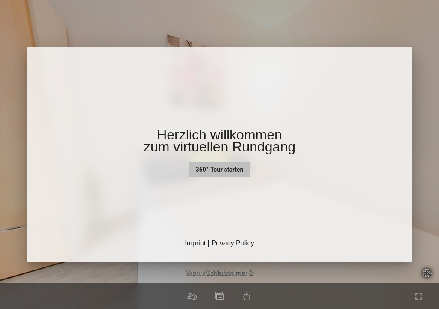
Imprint (195, 243)
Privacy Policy (232, 243)
